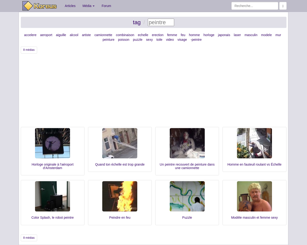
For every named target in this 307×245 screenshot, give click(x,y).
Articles (70, 6)
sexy (149, 39)
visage (182, 39)
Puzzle (187, 217)
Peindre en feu (120, 217)
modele (266, 35)
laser (237, 35)
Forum (106, 6)
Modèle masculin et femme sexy (254, 217)
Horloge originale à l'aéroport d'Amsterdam (52, 166)
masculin (250, 35)
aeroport (46, 35)
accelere (30, 35)
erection (158, 35)
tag (137, 22)
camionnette (103, 35)
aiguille (61, 35)
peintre (197, 39)
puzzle (137, 39)
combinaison (125, 35)
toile (159, 39)
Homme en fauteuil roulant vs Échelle (254, 164)
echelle (143, 35)
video (170, 39)
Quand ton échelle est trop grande (120, 164)
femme (172, 35)
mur (278, 35)
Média (88, 6)
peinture (109, 39)
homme (194, 35)
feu (183, 35)
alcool (74, 35)
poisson (123, 39)
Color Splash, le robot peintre (52, 217)
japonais (224, 35)
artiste (86, 35)
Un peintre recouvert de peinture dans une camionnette (187, 166)
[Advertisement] (153, 92)
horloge (209, 35)
